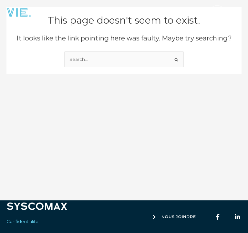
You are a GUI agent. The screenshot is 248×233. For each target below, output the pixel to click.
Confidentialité (22, 221)
